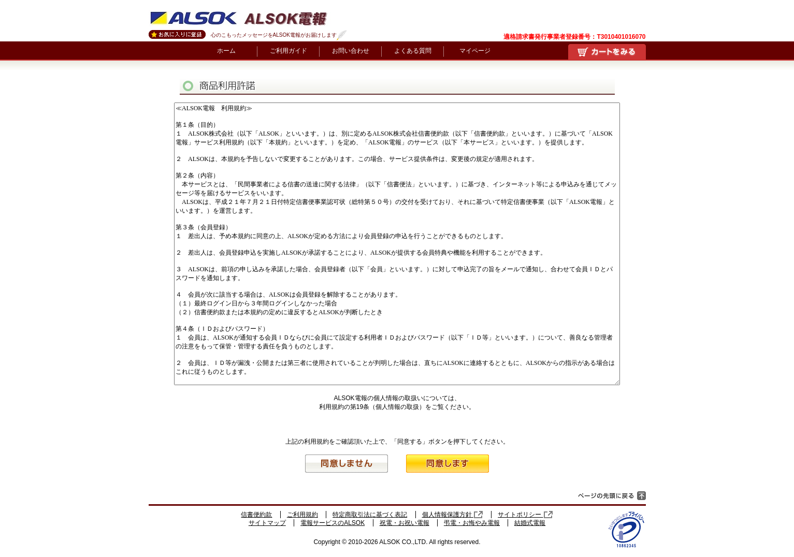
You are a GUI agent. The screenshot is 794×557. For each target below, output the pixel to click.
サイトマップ (267, 522)
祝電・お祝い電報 (404, 522)
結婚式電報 (529, 522)
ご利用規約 (302, 514)
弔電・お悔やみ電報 (472, 522)
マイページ (474, 50)
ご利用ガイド (288, 50)
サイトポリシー (525, 514)
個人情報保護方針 (452, 514)
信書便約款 (256, 514)
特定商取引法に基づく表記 (370, 514)
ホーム (226, 50)
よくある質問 (412, 50)
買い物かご (607, 52)
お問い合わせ (350, 50)
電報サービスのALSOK (332, 522)
